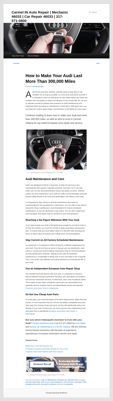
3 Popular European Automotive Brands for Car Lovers (47, 349)
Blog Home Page (18, 56)
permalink (69, 384)
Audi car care (45, 382)
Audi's (84, 382)
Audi (42, 380)
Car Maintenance (50, 380)
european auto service (33, 384)
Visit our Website (33, 56)
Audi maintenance (56, 382)
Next (99, 63)
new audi (44, 384)
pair (84, 323)
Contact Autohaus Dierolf (44, 323)
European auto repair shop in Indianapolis (42, 288)
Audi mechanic (68, 382)
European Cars (62, 380)
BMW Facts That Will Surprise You (39, 346)
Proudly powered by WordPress (56, 393)
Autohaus (53, 384)
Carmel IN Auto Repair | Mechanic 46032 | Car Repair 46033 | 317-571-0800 (40, 16)
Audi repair (78, 382)
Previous (15, 63)
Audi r (78, 323)
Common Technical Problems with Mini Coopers (44, 352)
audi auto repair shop (33, 382)
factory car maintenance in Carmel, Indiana (50, 327)
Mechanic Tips (73, 380)
